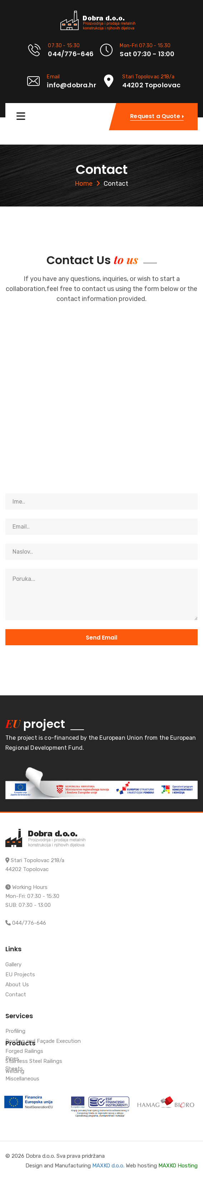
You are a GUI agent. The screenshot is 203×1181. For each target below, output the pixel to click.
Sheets (14, 1069)
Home (84, 184)
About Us (17, 985)
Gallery (13, 965)
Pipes (12, 1059)
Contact (15, 995)
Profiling (15, 1031)
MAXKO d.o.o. (108, 1165)
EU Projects (20, 975)
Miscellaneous (22, 1079)
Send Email (101, 637)
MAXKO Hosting (178, 1165)
